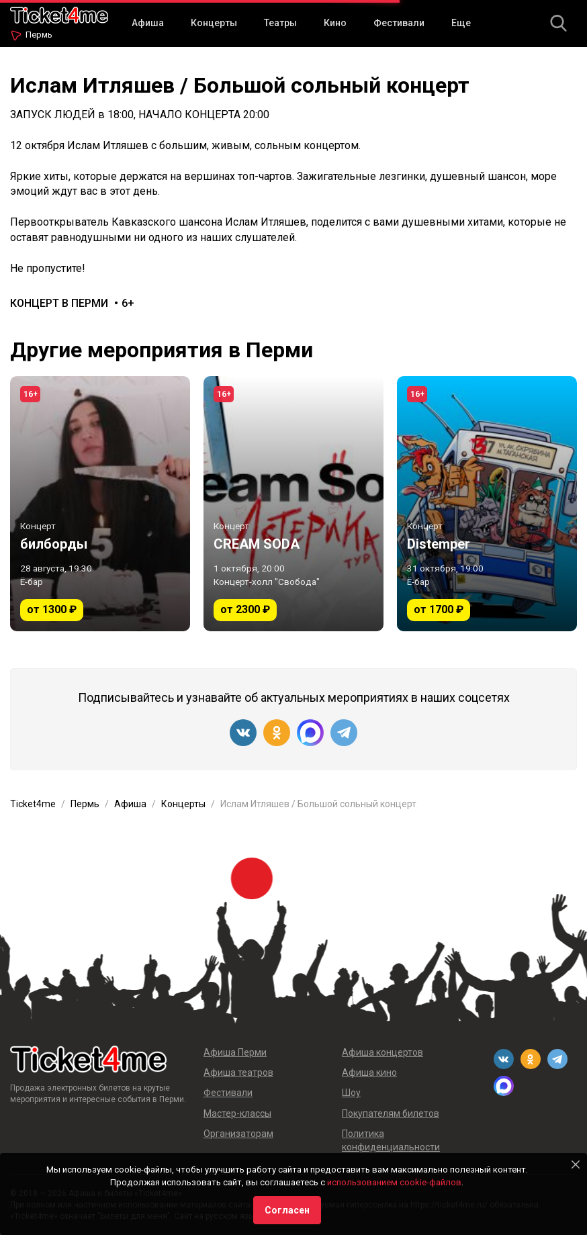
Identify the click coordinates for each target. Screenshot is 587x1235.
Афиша (148, 22)
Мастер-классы (237, 1113)
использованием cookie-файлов (394, 1182)
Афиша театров (238, 1072)
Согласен (287, 1210)
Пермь (39, 35)
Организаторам (238, 1133)
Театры (280, 22)
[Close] (576, 1164)
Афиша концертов (382, 1052)
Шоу (351, 1092)
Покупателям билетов (390, 1113)
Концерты (214, 22)
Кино (335, 22)
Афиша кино (369, 1072)
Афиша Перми (235, 1052)
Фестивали (398, 22)
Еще (461, 22)
